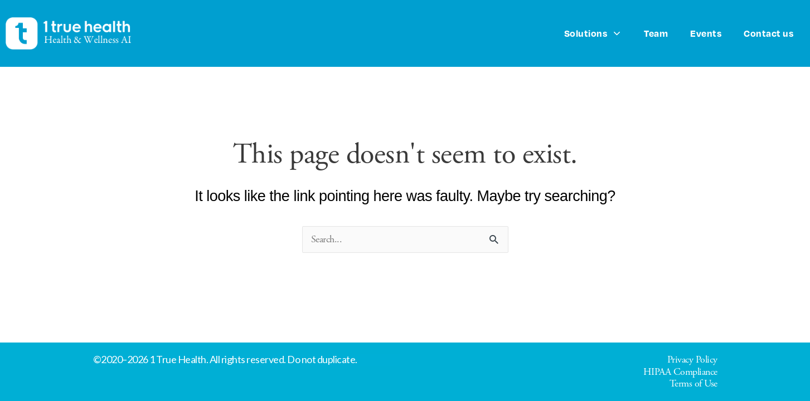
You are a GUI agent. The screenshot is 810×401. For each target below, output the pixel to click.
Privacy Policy (692, 359)
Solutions (593, 34)
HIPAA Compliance (680, 371)
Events (705, 33)
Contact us (768, 33)
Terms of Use (693, 383)
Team (656, 33)
